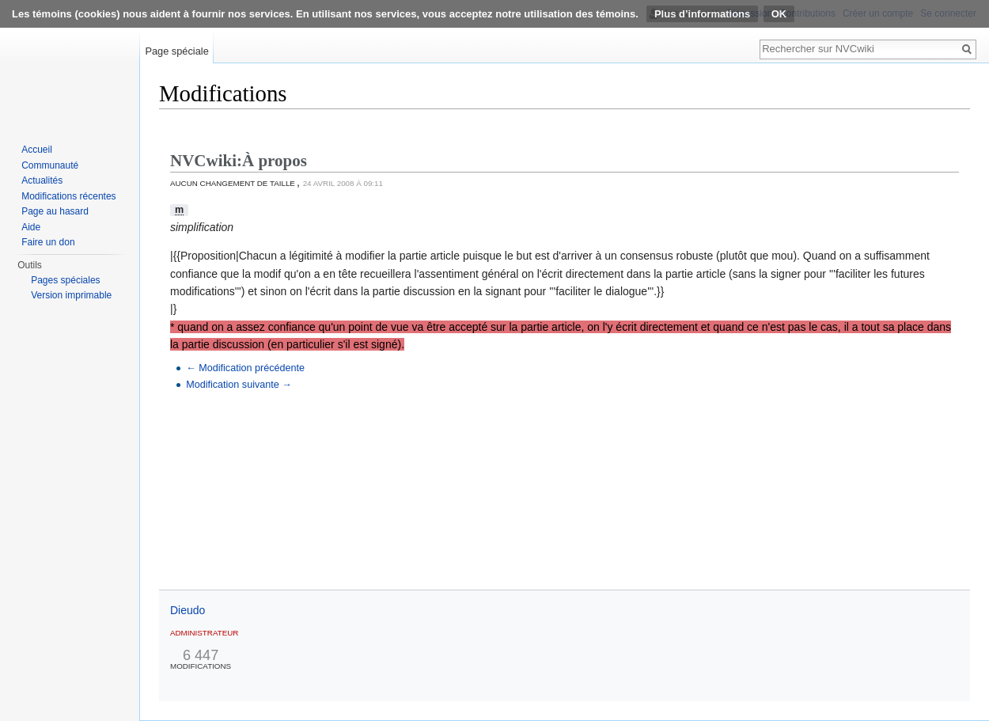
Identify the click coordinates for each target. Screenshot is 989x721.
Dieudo (187, 610)
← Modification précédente (245, 368)
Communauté (49, 165)
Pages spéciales (65, 280)
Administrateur (204, 632)
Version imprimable (71, 295)
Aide (30, 227)
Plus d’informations (702, 14)
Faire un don (47, 242)
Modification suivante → (239, 384)
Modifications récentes (68, 196)
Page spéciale (176, 51)
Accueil (36, 149)
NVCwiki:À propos (238, 160)
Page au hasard (55, 211)
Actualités (42, 180)
